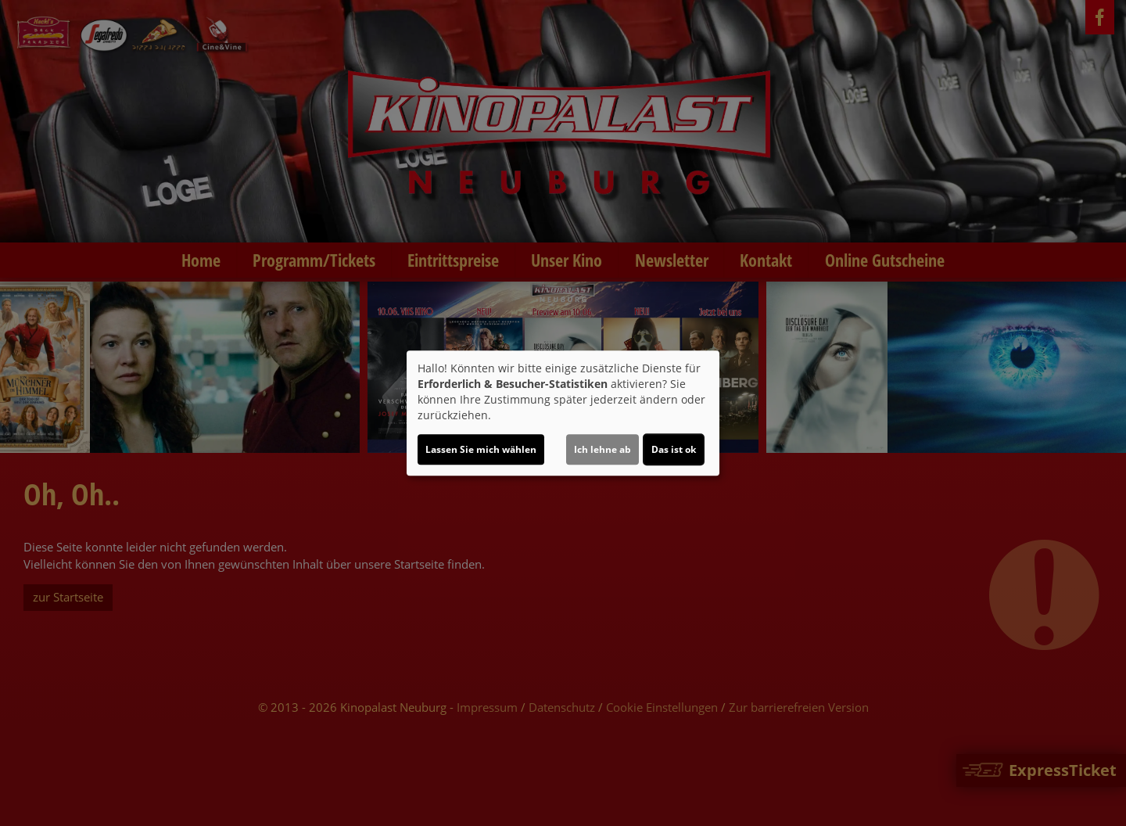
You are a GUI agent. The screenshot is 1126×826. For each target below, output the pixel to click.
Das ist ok (673, 449)
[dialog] (563, 413)
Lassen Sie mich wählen (480, 449)
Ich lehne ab (602, 449)
